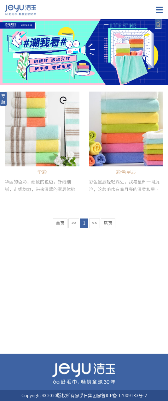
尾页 (108, 223)
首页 (60, 223)
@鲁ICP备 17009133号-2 (122, 395)
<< (73, 223)
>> (94, 223)
